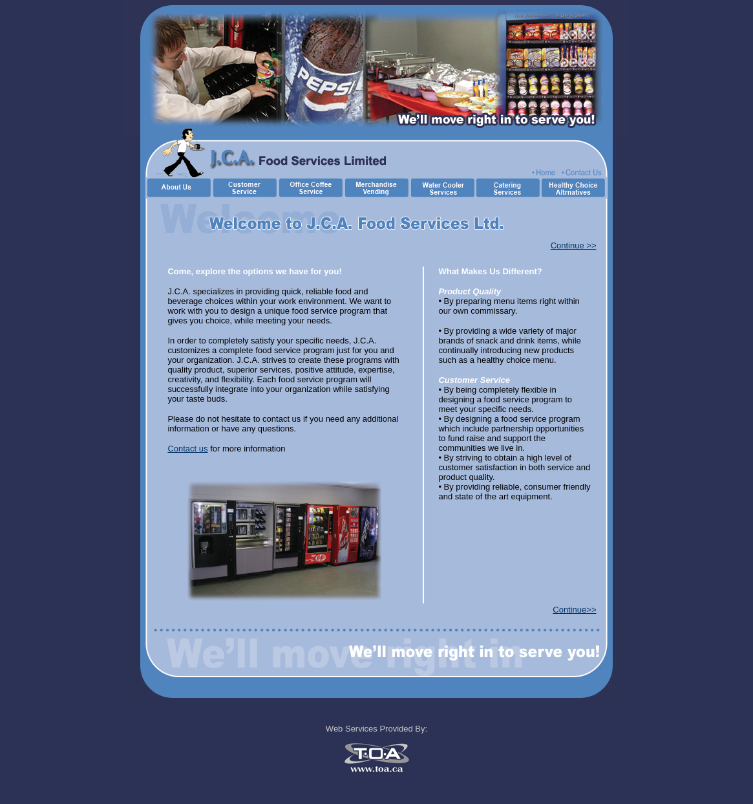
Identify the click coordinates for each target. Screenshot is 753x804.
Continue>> (574, 609)
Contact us (187, 448)
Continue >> (574, 245)
